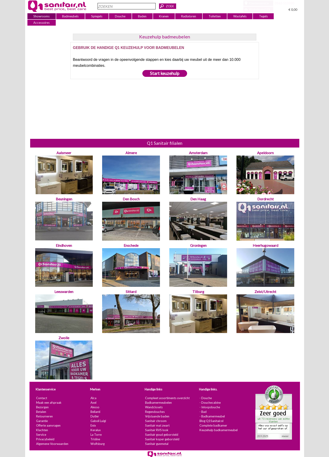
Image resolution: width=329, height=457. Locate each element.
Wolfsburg (97, 444)
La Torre (95, 434)
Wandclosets (153, 407)
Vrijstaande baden (157, 416)
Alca (93, 398)
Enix (93, 425)
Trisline (95, 439)
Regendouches (154, 412)
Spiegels (96, 16)
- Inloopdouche (209, 407)
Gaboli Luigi (98, 421)
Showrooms (41, 16)
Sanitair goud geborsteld (161, 434)
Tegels (263, 16)
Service (41, 434)
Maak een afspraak (48, 402)
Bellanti (95, 412)
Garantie (42, 421)
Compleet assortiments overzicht (167, 398)
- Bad (202, 412)
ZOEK (170, 6)
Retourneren (44, 416)
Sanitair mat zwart (157, 425)
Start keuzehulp (164, 73)
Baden (142, 16)
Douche (120, 16)
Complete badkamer (213, 425)
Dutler (94, 416)
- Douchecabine (209, 402)
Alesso (94, 407)
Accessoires (41, 22)
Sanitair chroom (155, 421)
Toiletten (215, 16)
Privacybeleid (45, 439)
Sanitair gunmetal (156, 444)
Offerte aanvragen (48, 425)
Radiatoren (188, 16)
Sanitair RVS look (156, 430)
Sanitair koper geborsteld (162, 439)
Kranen (164, 16)
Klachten (42, 430)
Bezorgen (42, 407)
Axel (93, 402)
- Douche (205, 398)
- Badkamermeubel (212, 416)
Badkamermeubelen (158, 402)
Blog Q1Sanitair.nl (211, 421)
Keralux (95, 430)
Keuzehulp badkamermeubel (218, 430)
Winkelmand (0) (259, 9)
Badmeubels (70, 16)
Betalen (41, 412)
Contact (41, 398)
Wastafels (239, 16)
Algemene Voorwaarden (52, 444)
